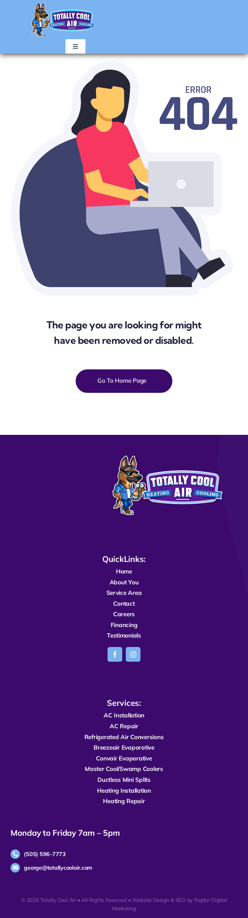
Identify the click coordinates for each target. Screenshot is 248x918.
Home (124, 571)
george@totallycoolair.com (58, 867)
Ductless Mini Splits (124, 779)
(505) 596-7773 (45, 853)
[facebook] (115, 654)
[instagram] (133, 654)
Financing (124, 624)
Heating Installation (124, 790)
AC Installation (124, 715)
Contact (124, 603)
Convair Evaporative (124, 758)
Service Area (124, 592)
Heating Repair (124, 801)
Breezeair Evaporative (124, 747)
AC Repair (124, 726)
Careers (124, 614)
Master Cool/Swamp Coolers (124, 768)
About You (124, 582)
